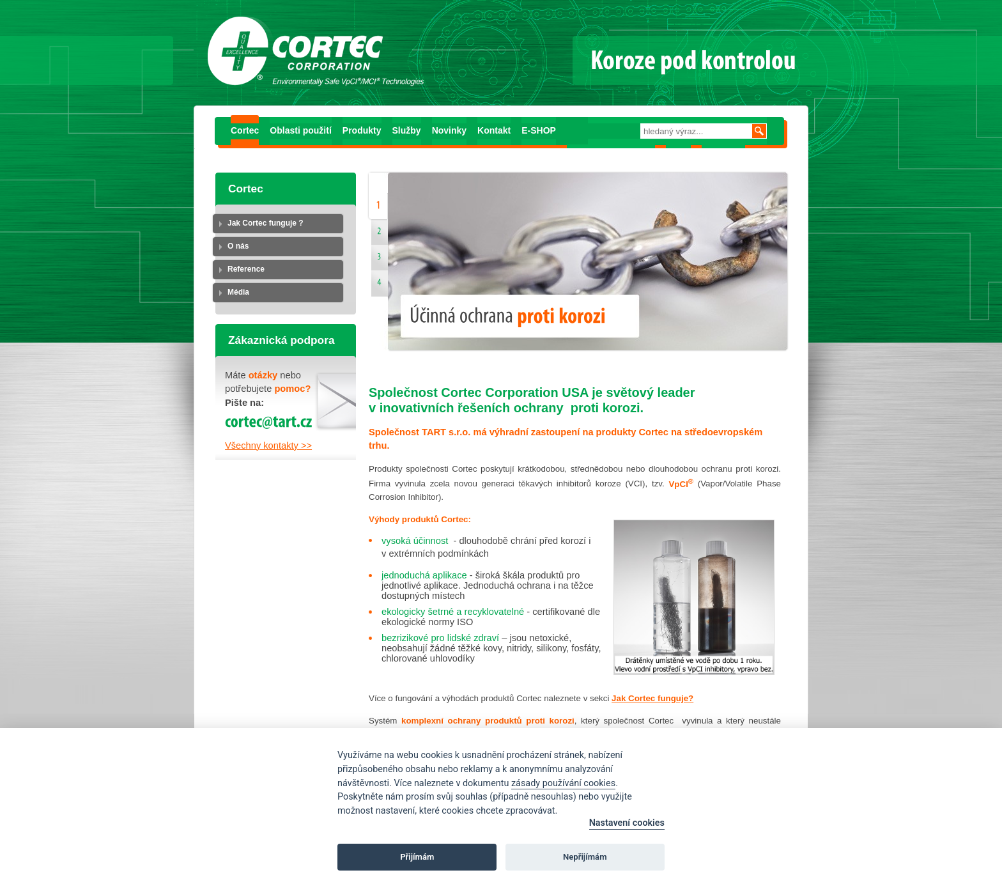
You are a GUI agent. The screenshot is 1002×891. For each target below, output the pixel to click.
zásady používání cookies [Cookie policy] (563, 783)
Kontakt (494, 130)
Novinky (449, 130)
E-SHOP (538, 130)
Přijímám (417, 857)
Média (238, 292)
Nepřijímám (585, 857)
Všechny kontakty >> (268, 445)
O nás (238, 246)
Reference (246, 269)
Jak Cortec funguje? (652, 698)
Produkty (362, 130)
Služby (406, 130)
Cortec (245, 130)
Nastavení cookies (627, 822)
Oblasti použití (300, 130)
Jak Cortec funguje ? (265, 223)
